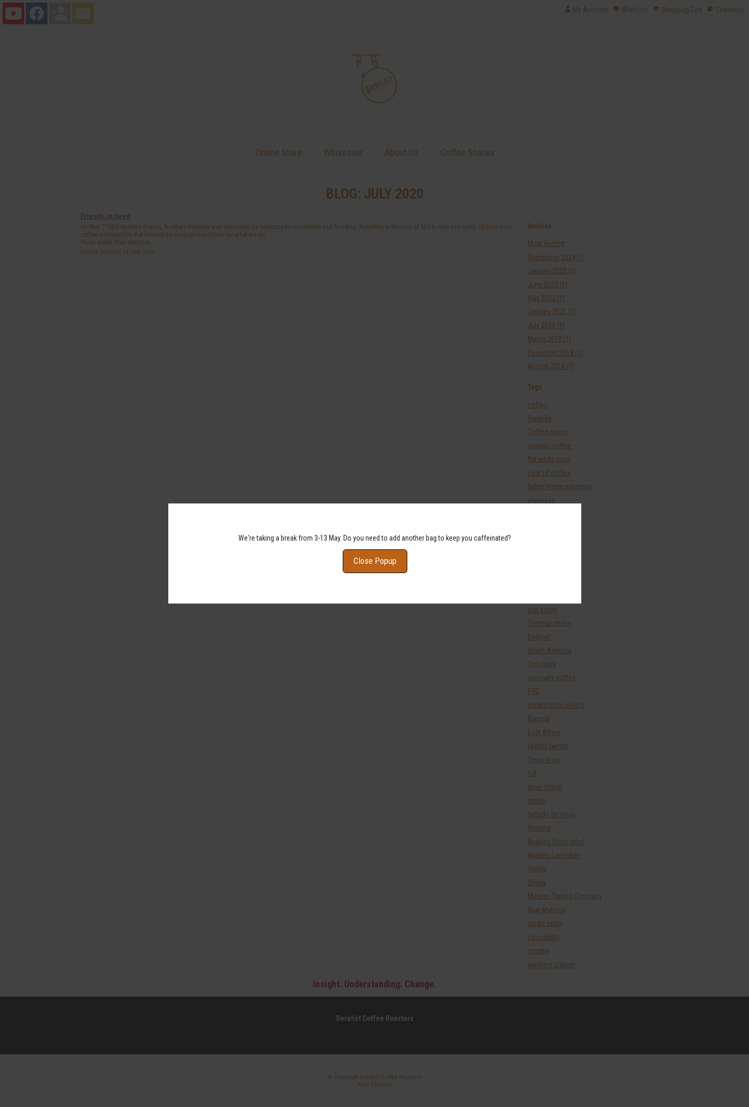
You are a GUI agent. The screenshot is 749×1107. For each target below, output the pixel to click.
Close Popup (374, 541)
